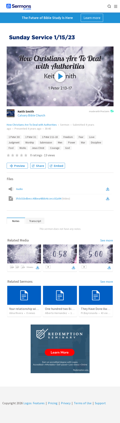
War (83, 142)
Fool (11, 148)
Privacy (66, 403)
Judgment (14, 142)
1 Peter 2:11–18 (50, 137)
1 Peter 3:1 (30, 137)
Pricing (53, 403)
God (67, 148)
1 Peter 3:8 (14, 137)
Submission (46, 142)
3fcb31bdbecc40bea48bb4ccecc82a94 (43, 198)
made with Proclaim (101, 111)
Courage (54, 148)
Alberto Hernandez (56, 313)
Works (22, 148)
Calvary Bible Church (31, 115)
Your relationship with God (27, 309)
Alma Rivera (16, 313)
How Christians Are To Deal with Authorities (32, 124)
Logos (27, 403)
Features (39, 403)
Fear (81, 137)
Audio (19, 189)
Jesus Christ (38, 148)
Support (100, 403)
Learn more (91, 17)
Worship (29, 142)
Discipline (96, 142)
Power (71, 142)
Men (60, 142)
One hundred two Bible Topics (65, 309)
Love (91, 137)
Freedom (68, 137)
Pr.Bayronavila (89, 313)
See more (106, 240)
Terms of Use (83, 403)
